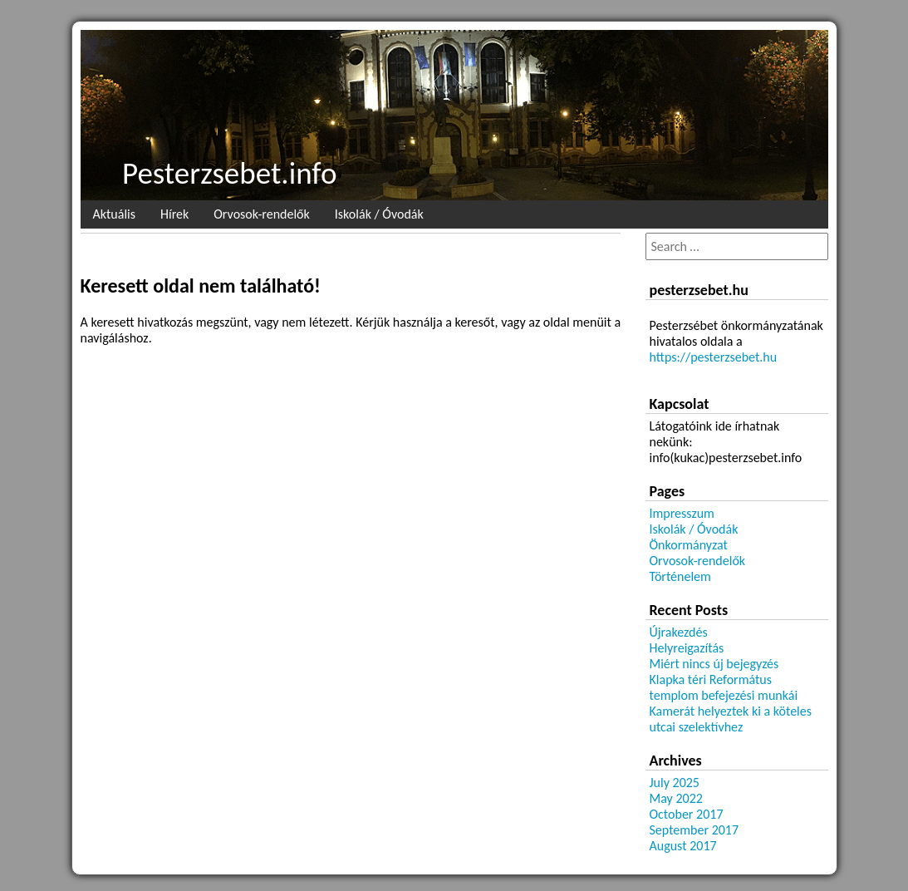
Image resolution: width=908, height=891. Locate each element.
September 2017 (694, 830)
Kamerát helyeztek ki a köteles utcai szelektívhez (731, 719)
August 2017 (683, 846)
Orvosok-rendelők (262, 214)
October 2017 (687, 814)
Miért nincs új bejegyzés (714, 664)
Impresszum (682, 513)
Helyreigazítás (687, 648)
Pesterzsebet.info (229, 173)
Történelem (680, 576)
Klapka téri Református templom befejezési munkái (724, 687)
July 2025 (674, 782)
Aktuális (114, 214)
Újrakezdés (679, 632)
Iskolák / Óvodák (379, 214)
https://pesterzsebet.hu (714, 357)
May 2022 (676, 798)
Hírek (174, 214)
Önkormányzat (689, 545)
